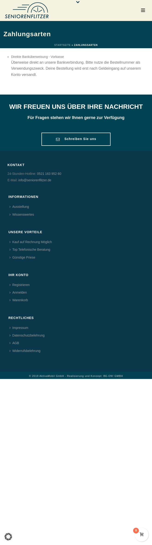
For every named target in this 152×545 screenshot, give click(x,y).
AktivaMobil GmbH (51, 376)
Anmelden (18, 292)
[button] (8, 536)
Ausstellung (19, 206)
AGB (14, 343)
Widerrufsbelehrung (24, 351)
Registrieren (19, 285)
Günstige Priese (22, 257)
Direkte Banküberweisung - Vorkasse (37, 57)
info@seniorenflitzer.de (34, 180)
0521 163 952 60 (49, 174)
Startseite (62, 45)
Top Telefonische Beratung (29, 249)
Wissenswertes (21, 214)
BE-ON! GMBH (113, 376)
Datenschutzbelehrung (26, 335)
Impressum (18, 328)
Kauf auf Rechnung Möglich (30, 242)
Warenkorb (18, 300)
